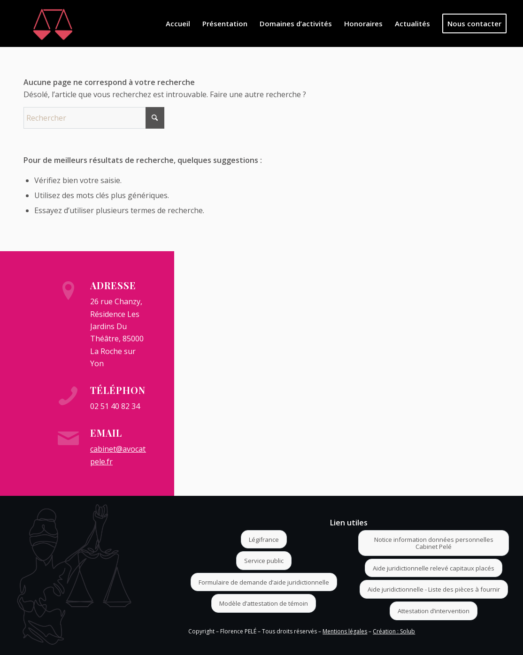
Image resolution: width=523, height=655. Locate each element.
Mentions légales (345, 631)
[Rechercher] (93, 118)
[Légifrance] (264, 539)
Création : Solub (394, 631)
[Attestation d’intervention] (433, 610)
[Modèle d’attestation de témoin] (263, 603)
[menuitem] (178, 23)
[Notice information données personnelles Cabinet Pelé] (433, 543)
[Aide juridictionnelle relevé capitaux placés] (433, 568)
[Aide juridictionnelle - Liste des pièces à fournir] (434, 589)
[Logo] (52, 23)
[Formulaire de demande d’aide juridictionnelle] (264, 582)
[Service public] (264, 560)
